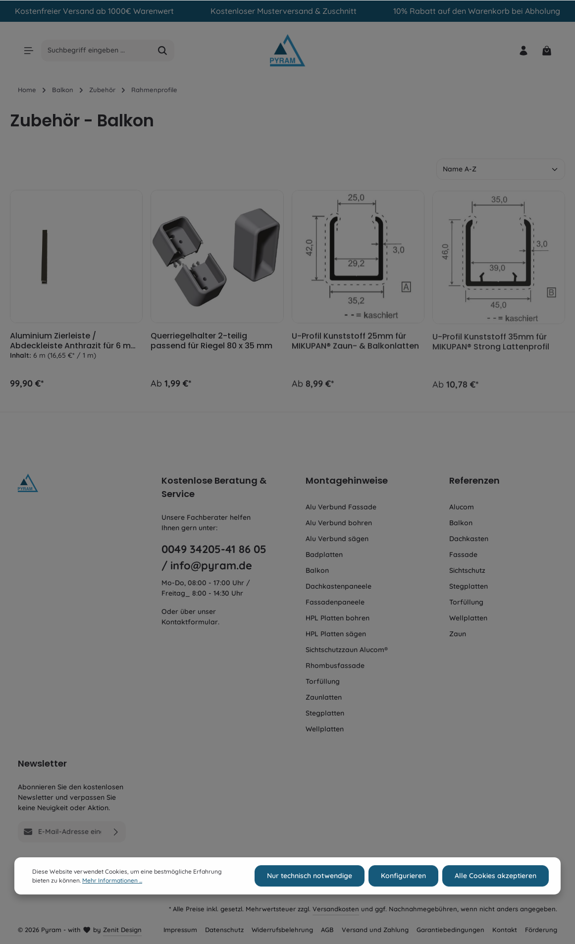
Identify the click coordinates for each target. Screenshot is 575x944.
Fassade (463, 554)
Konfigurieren (403, 890)
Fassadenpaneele (335, 602)
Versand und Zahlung (375, 930)
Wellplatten (325, 728)
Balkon (317, 570)
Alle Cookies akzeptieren (495, 890)
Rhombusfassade (335, 665)
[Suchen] (162, 50)
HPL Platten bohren (337, 617)
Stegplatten (325, 713)
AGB (327, 930)
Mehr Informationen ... (112, 894)
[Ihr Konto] (523, 50)
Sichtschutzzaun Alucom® (347, 649)
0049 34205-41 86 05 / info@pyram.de (213, 557)
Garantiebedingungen (450, 930)
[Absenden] (116, 831)
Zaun (457, 633)
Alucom (461, 506)
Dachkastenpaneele (338, 586)
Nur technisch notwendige (309, 890)
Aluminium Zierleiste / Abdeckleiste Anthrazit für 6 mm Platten (74, 343)
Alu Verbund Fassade (341, 506)
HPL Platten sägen (336, 633)
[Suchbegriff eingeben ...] (96, 50)
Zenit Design (122, 930)
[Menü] (28, 50)
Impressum (180, 930)
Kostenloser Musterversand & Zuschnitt (283, 11)
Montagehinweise (347, 480)
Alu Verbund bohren (339, 522)
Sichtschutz (467, 570)
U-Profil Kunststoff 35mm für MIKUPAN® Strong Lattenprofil (490, 348)
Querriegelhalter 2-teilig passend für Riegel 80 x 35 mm (211, 344)
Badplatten (324, 554)
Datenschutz (224, 930)
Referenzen (474, 480)
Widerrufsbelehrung (282, 930)
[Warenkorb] (546, 50)
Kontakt (504, 930)
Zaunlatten (324, 697)
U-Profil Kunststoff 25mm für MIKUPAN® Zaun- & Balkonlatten (355, 346)
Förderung (541, 930)
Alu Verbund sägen (337, 538)
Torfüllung (323, 681)
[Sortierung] (500, 169)
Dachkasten (468, 538)
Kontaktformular (189, 621)
